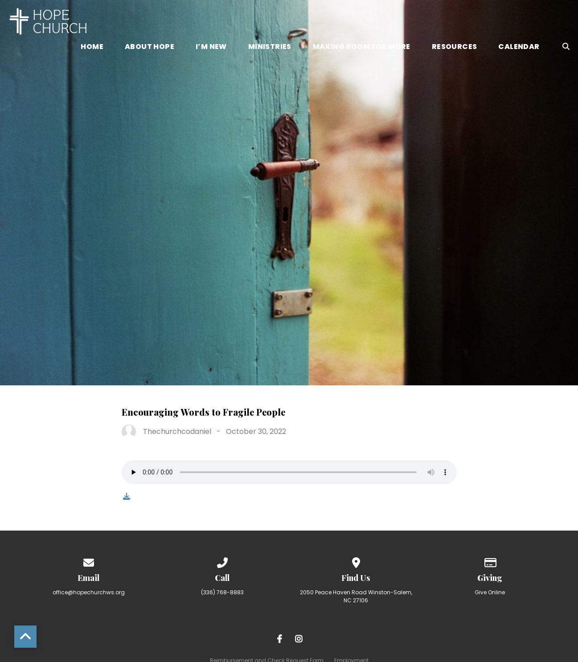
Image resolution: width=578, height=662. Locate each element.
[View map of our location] (356, 561)
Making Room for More (361, 47)
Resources (454, 47)
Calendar (518, 47)
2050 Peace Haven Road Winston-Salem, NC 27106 (356, 596)
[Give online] (489, 561)
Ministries (269, 47)
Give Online (490, 592)
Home (92, 47)
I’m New (211, 47)
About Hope (149, 47)
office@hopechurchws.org (89, 592)
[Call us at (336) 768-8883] (222, 561)
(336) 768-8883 (222, 592)
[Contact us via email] (88, 561)
